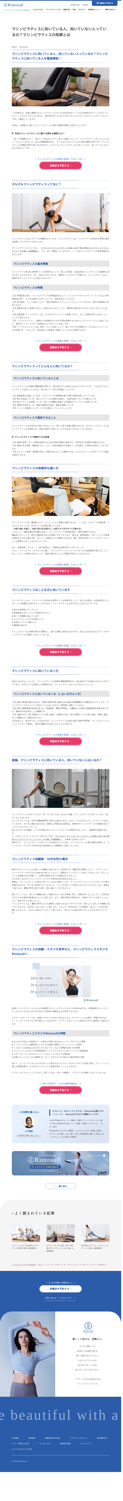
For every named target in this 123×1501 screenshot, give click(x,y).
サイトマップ (85, 1443)
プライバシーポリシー (78, 1438)
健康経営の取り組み (52, 1438)
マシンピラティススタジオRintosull (23, 1265)
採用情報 (85, 5)
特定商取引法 (102, 1438)
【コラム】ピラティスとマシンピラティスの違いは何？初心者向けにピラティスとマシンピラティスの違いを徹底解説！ (60, 838)
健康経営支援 (75, 5)
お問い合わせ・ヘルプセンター (58, 1297)
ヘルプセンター (45, 1443)
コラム (40, 1265)
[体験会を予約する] (60, 165)
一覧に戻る (62, 1186)
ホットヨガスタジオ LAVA (22, 1449)
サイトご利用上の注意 (20, 1443)
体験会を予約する (106, 3)
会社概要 (15, 1438)
